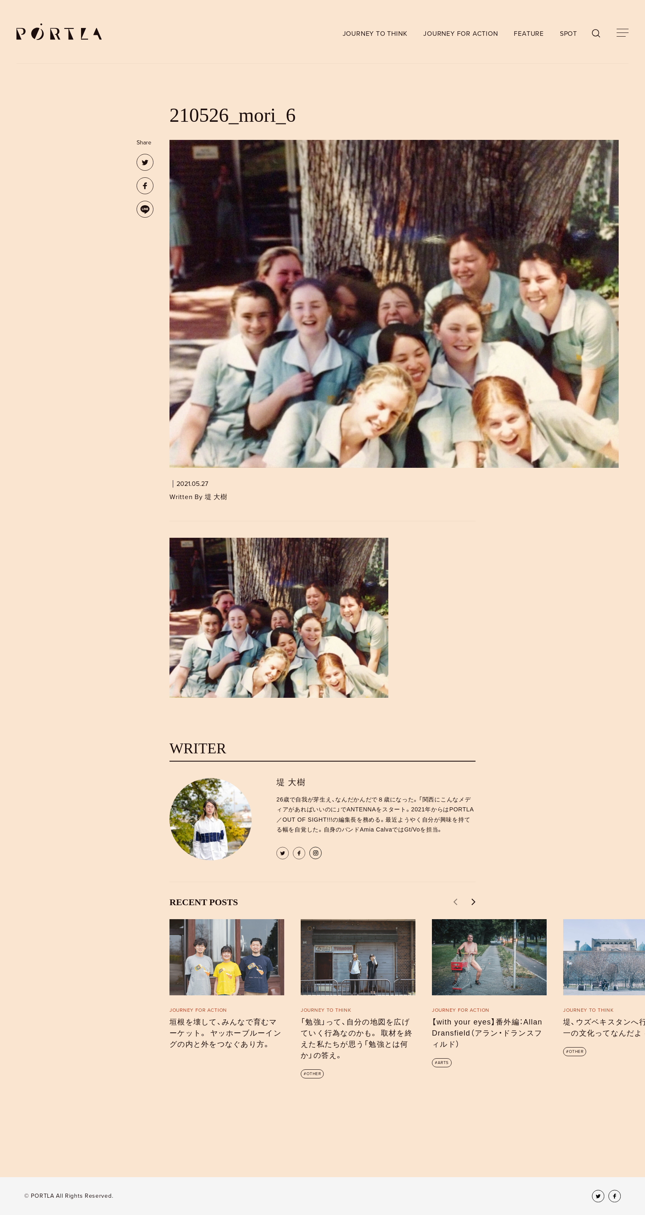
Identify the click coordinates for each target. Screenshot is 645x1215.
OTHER (313, 1073)
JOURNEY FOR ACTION (460, 34)
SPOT (568, 34)
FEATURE (529, 34)
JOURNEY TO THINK (375, 34)
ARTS (443, 1062)
